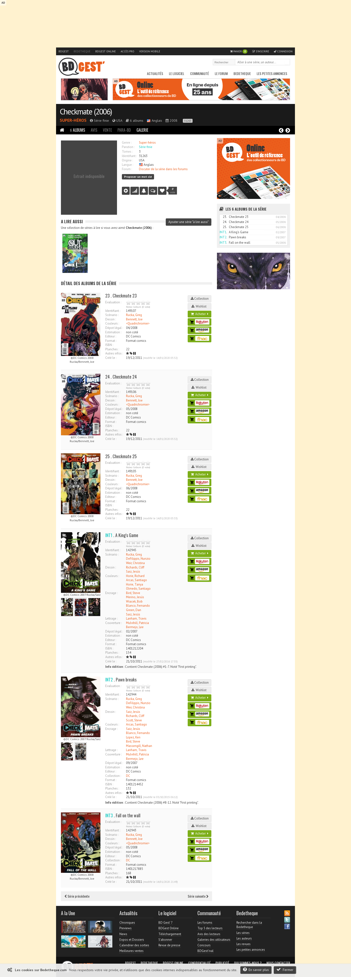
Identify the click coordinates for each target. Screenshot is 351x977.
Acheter (199, 314)
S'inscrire (260, 51)
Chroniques (127, 923)
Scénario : (111, 315)
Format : (110, 341)
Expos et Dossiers (131, 940)
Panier (238, 51)
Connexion (283, 51)
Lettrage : (111, 618)
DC (128, 776)
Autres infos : (114, 353)
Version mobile (149, 51)
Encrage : (111, 593)
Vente (107, 130)
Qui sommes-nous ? (248, 962)
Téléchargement (169, 934)
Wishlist (199, 306)
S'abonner (165, 940)
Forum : (127, 169)
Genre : (126, 142)
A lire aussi (72, 221)
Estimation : (113, 332)
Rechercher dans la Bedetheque (249, 925)
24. (225, 222)
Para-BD (124, 130)
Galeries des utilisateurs (213, 940)
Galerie (142, 130)
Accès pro (127, 51)
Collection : (113, 776)
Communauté (199, 73)
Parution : (128, 147)
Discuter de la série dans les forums (163, 169)
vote (172, 190)
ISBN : (109, 345)
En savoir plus (256, 969)
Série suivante (198, 896)
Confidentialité (199, 962)
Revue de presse (169, 945)
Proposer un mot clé (138, 176)
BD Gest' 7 (165, 923)
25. (225, 227)
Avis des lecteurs (208, 934)
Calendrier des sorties (134, 945)
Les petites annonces (272, 73)
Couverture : (113, 623)
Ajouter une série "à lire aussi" (188, 222)
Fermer (284, 969)
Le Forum (221, 73)
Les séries (243, 933)
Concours (204, 945)
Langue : (127, 165)
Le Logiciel (176, 73)
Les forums (204, 923)
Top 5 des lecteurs (210, 928)
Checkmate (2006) (86, 111)
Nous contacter (278, 962)
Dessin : (110, 319)
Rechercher (287, 63)
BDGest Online (105, 51)
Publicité (222, 962)
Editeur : (110, 336)
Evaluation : (113, 302)
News (123, 934)
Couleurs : (112, 323)
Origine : (127, 160)
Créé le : (110, 358)
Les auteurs (244, 938)
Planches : (112, 349)
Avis (94, 130)
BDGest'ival (205, 951)
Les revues (243, 944)
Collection (200, 299)
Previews (125, 928)
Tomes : (127, 151)
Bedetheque (82, 51)
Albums (77, 130)
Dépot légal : (114, 328)
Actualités (155, 73)
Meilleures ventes (131, 951)
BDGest (63, 51)
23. (225, 217)
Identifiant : (129, 156)
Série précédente (77, 896)
